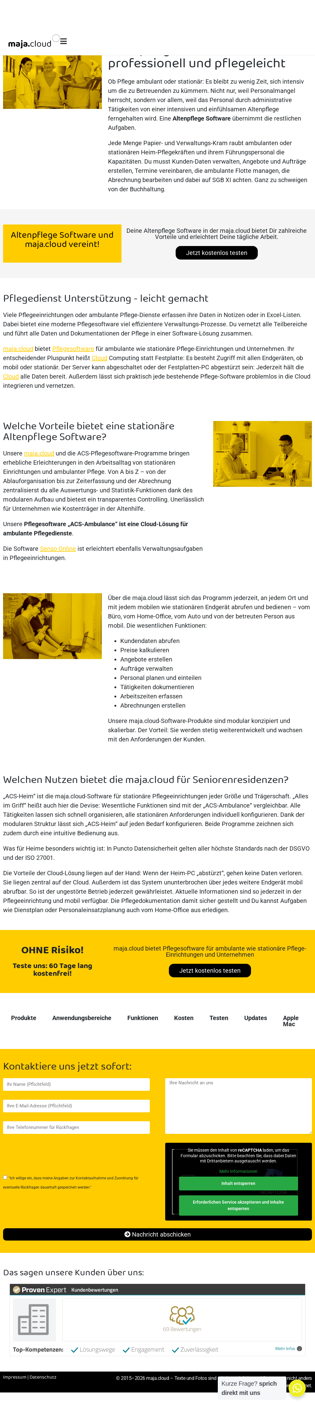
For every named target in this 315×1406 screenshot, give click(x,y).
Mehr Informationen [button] (239, 1171)
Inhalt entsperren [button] (239, 1183)
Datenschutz (43, 1377)
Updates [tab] (255, 1018)
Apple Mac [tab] (291, 1021)
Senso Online (58, 548)
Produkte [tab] (23, 1018)
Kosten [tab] (183, 1018)
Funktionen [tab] (142, 1018)
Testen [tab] (218, 1018)
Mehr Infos (288, 1348)
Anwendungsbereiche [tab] (81, 1018)
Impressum (14, 1377)
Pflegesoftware (73, 348)
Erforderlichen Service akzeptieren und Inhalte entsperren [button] (238, 1205)
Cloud (99, 358)
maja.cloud (18, 348)
